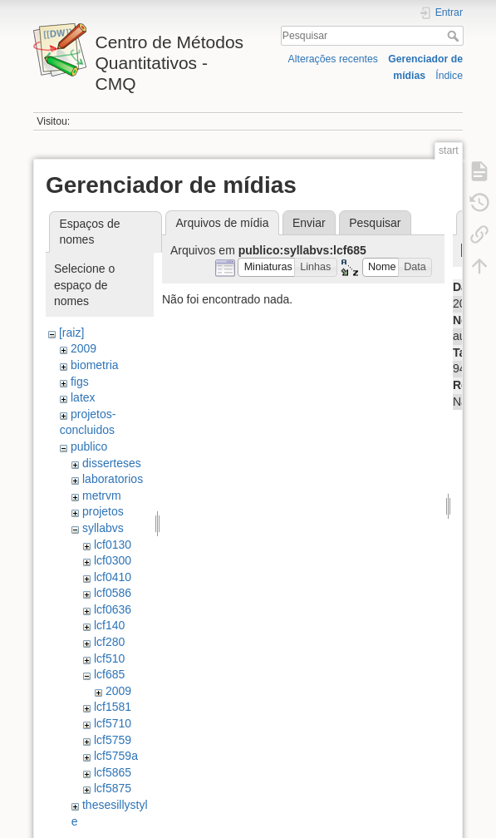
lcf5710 (112, 723)
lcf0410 (112, 577)
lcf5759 (112, 740)
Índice (449, 75)
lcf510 (109, 658)
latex (83, 397)
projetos (103, 511)
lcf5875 (112, 788)
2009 (83, 348)
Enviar (309, 222)
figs (80, 381)
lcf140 (109, 625)
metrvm (101, 495)
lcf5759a (116, 755)
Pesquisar (455, 36)
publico (89, 446)
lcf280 (109, 641)
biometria (95, 365)
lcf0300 (112, 560)
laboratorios (112, 479)
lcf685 (109, 674)
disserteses (111, 463)
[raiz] (71, 332)
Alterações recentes (333, 59)
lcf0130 (112, 544)
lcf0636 (112, 609)
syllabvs (103, 528)
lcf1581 (112, 706)
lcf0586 (112, 592)
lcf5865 (112, 772)
